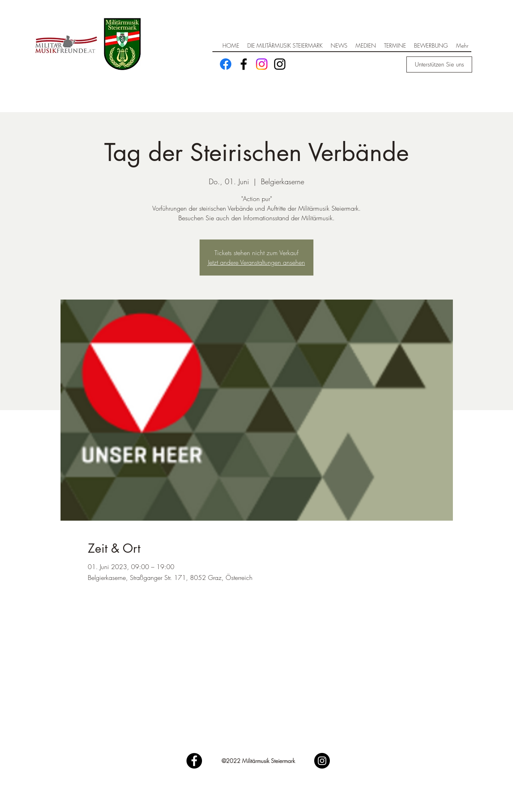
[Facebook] (225, 64)
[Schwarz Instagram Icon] (279, 64)
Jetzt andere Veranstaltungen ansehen (256, 262)
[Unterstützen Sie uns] (439, 64)
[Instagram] (261, 64)
